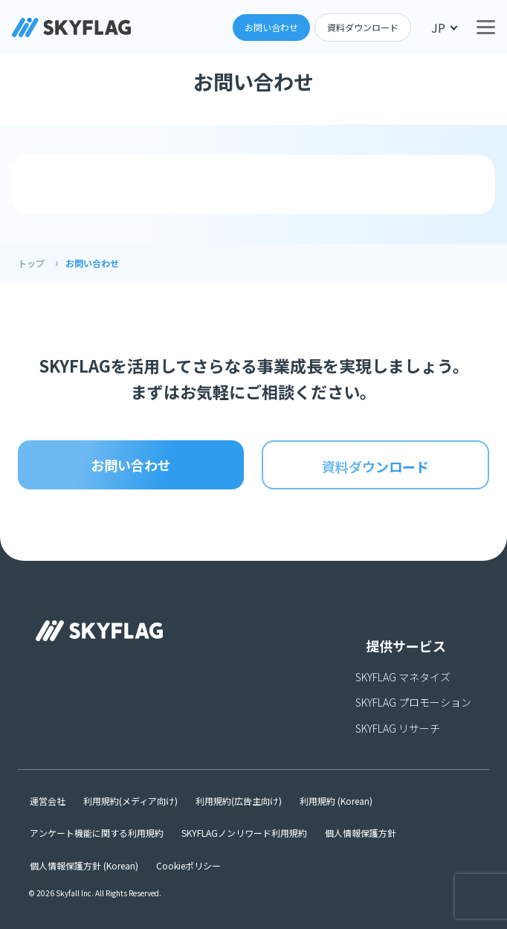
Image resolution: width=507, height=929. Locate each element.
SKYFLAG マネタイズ (403, 676)
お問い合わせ (271, 27)
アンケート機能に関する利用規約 (97, 832)
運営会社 (47, 800)
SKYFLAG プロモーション (413, 702)
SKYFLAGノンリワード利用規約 (244, 832)
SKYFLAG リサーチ (397, 728)
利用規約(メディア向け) (130, 800)
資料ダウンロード (362, 27)
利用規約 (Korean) (336, 800)
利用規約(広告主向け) (239, 800)
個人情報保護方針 (360, 832)
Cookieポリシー (188, 865)
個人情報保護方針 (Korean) (84, 865)
